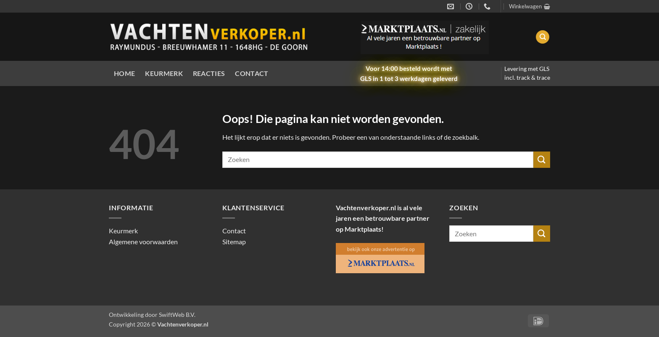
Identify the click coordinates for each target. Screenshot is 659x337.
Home (124, 73)
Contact (251, 73)
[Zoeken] (542, 37)
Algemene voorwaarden (143, 242)
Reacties (209, 73)
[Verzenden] (541, 160)
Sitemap (234, 242)
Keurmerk (164, 73)
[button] (529, 6)
